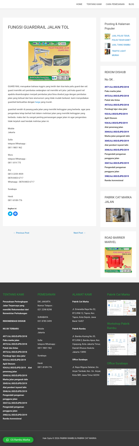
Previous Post (22, 233)
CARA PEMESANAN (115, 4)
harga (38, 102)
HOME (79, 4)
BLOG (131, 4)
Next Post (79, 233)
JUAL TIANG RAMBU (121, 45)
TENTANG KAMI (94, 4)
